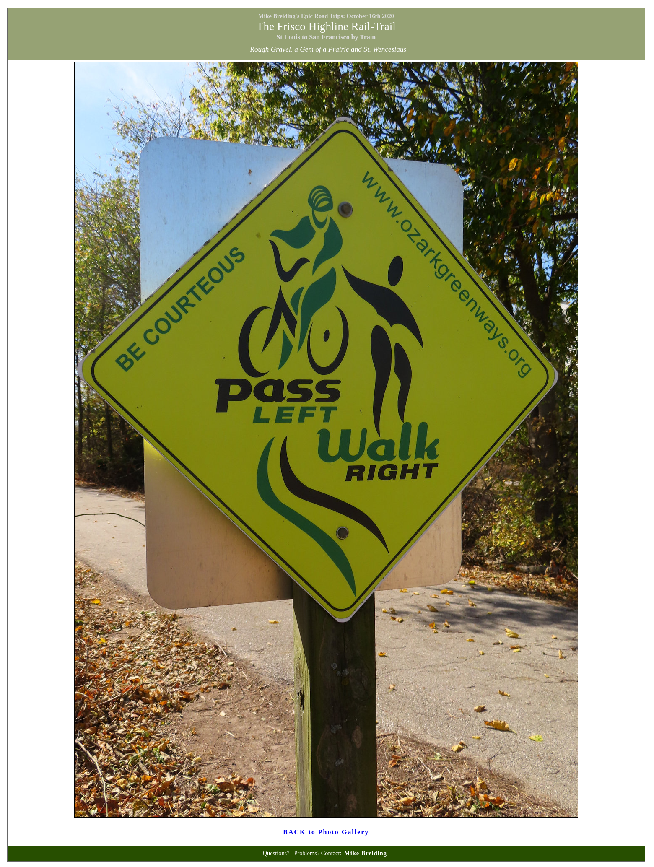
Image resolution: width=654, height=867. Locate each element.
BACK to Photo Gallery (326, 832)
